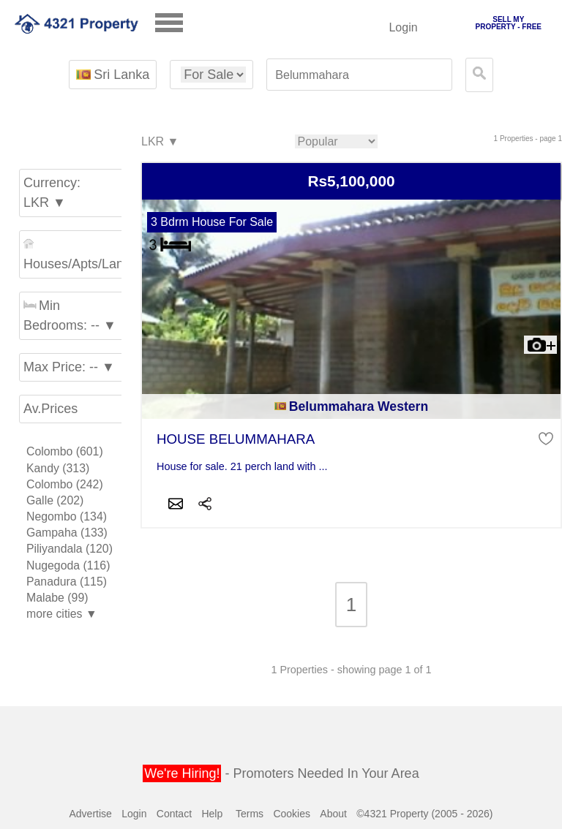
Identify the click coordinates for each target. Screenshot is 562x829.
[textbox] (359, 75)
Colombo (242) (64, 484)
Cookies (291, 813)
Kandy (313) (57, 468)
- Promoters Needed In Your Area (281, 773)
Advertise (90, 813)
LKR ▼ (159, 142)
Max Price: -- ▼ (69, 367)
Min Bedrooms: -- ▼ (69, 315)
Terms (249, 813)
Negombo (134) (66, 516)
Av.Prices (50, 408)
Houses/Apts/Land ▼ (74, 254)
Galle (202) (54, 500)
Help (211, 813)
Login (403, 27)
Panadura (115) (66, 581)
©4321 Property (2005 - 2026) (424, 813)
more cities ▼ (61, 613)
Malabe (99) (57, 597)
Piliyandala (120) (69, 548)
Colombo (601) (64, 451)
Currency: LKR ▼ (51, 192)
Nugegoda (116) (68, 565)
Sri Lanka (112, 74)
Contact (174, 813)
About (333, 813)
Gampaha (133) (67, 532)
